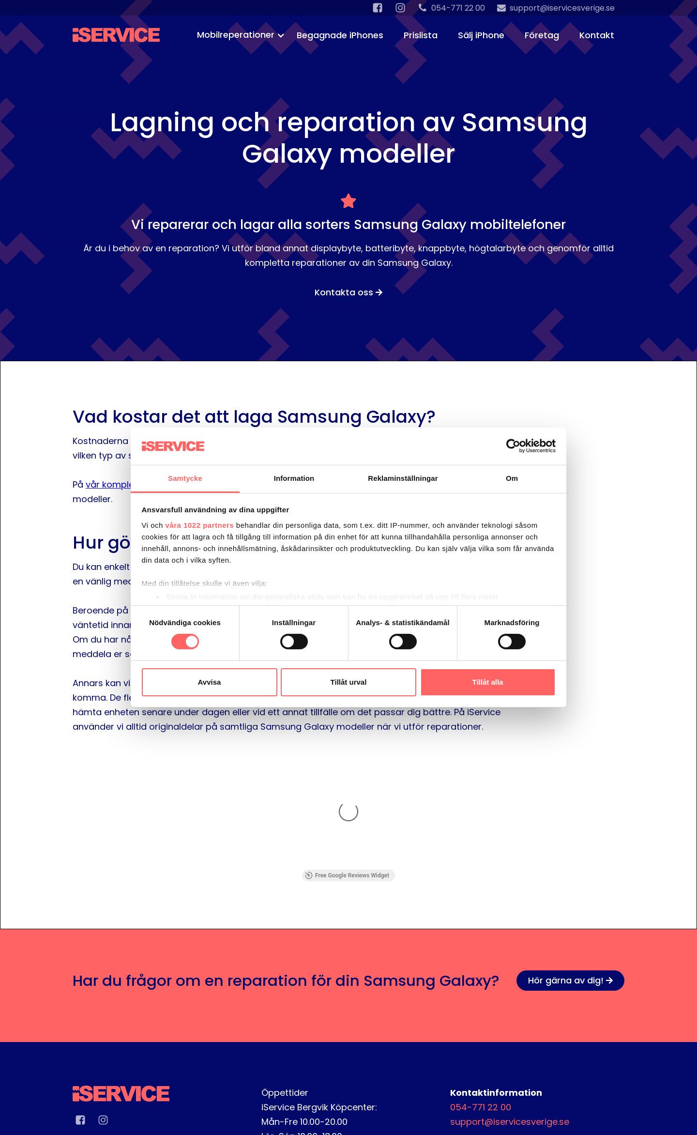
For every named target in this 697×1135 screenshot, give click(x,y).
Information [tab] (294, 478)
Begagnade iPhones (340, 35)
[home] (116, 28)
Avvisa (209, 682)
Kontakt (596, 35)
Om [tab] (512, 478)
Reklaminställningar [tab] (403, 478)
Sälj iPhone (481, 35)
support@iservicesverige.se (509, 1000)
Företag (542, 35)
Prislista (421, 35)
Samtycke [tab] (185, 478)
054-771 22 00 (480, 985)
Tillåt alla (487, 682)
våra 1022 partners (200, 525)
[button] (237, 33)
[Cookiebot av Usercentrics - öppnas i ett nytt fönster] (513, 446)
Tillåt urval (349, 682)
